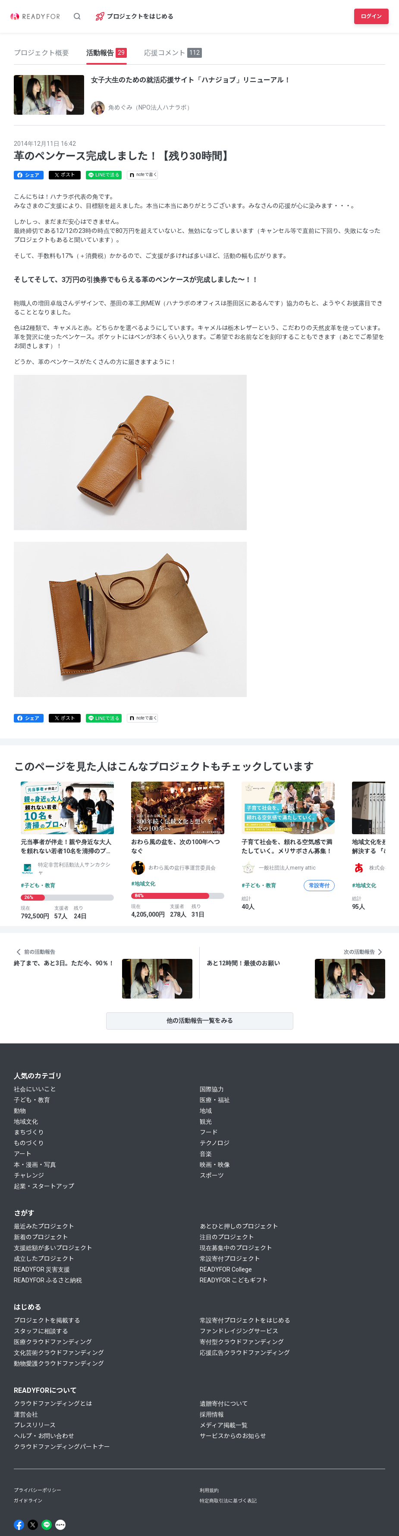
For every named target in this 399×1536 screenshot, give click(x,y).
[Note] (60, 1525)
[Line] (46, 1525)
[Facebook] (19, 1525)
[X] (33, 1525)
